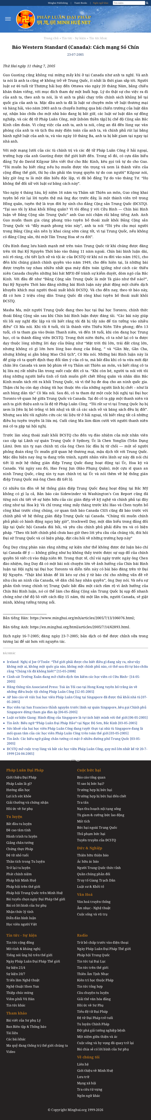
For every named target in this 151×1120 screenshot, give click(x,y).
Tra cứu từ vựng (89, 1089)
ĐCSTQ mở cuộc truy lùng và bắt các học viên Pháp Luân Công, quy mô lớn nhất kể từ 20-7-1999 (77, 751)
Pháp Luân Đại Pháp (25, 770)
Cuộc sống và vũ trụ (92, 914)
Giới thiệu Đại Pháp (21, 777)
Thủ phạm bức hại (91, 834)
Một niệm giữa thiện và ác (97, 1036)
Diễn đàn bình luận (21, 918)
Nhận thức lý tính (19, 912)
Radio (82, 935)
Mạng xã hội (86, 1083)
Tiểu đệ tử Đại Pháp (92, 1011)
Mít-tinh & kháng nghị (23, 949)
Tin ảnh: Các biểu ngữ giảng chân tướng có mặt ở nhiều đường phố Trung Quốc (74, 741)
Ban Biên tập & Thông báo (26, 1026)
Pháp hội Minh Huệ (21, 880)
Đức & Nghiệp (89, 848)
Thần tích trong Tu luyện (25, 861)
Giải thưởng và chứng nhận (27, 802)
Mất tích (83, 821)
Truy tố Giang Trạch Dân (96, 880)
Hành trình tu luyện (21, 836)
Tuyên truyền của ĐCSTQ (96, 840)
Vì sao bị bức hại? (90, 783)
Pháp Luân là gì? (19, 783)
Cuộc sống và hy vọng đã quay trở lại (105, 1043)
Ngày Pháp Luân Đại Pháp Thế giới (33, 961)
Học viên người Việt (21, 924)
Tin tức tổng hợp (90, 986)
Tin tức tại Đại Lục (91, 961)
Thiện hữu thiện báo (93, 855)
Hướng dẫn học (18, 790)
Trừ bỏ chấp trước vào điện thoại (102, 942)
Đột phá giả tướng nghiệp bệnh (101, 1030)
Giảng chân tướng (20, 842)
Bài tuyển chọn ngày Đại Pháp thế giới (35, 899)
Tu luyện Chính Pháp (93, 1024)
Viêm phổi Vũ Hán (20, 999)
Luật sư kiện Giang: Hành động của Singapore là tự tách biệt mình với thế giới (77, 717)
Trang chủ (51, 38)
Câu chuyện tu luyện (93, 993)
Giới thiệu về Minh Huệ (95, 1070)
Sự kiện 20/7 (15, 974)
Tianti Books (81, 3)
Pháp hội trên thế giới (23, 886)
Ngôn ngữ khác (101, 3)
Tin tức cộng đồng (20, 942)
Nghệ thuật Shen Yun (22, 986)
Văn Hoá (85, 894)
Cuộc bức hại (89, 770)
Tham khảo (16, 1013)
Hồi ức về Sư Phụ (90, 1005)
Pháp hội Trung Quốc (93, 955)
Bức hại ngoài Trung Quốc (97, 827)
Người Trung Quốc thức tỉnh (99, 868)
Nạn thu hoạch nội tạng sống (99, 809)
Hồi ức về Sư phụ (19, 809)
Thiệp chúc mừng (19, 993)
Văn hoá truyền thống (94, 902)
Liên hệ (83, 1064)
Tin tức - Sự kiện (74, 38)
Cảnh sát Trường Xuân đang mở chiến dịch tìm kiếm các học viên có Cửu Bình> (73, 679)
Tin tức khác (98, 38)
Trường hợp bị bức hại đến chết (101, 796)
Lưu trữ (83, 1077)
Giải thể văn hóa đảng (94, 999)
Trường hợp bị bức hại (94, 790)
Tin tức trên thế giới (92, 967)
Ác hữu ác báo (88, 861)
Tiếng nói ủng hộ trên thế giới (29, 955)
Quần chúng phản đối (93, 874)
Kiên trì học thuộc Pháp (95, 980)
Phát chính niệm (19, 874)
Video (10, 1052)
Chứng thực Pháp (19, 849)
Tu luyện (14, 816)
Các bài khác (16, 1039)
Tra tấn (82, 802)
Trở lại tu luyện (18, 868)
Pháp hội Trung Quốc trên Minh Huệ (34, 893)
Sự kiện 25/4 (15, 967)
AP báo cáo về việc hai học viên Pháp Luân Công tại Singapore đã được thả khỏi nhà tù (77, 699)
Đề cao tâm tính (18, 830)
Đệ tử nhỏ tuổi (17, 855)
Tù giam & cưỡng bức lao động (100, 815)
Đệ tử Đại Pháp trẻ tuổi (95, 1018)
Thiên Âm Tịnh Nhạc (93, 974)
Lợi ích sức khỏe (18, 796)
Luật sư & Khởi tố (90, 886)
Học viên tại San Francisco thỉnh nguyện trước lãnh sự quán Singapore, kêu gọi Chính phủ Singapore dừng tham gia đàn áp (76, 709)
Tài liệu (12, 1033)
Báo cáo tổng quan (91, 777)
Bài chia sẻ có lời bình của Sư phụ (103, 1049)
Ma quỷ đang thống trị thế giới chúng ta (37, 1045)
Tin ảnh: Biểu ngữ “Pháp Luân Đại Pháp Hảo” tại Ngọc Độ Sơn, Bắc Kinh (72, 723)
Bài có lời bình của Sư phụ (26, 905)
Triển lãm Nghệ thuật (23, 980)
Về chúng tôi (88, 1057)
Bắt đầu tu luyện (19, 824)
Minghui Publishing (58, 3)
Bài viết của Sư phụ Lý (23, 1020)
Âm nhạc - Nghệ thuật (94, 908)
